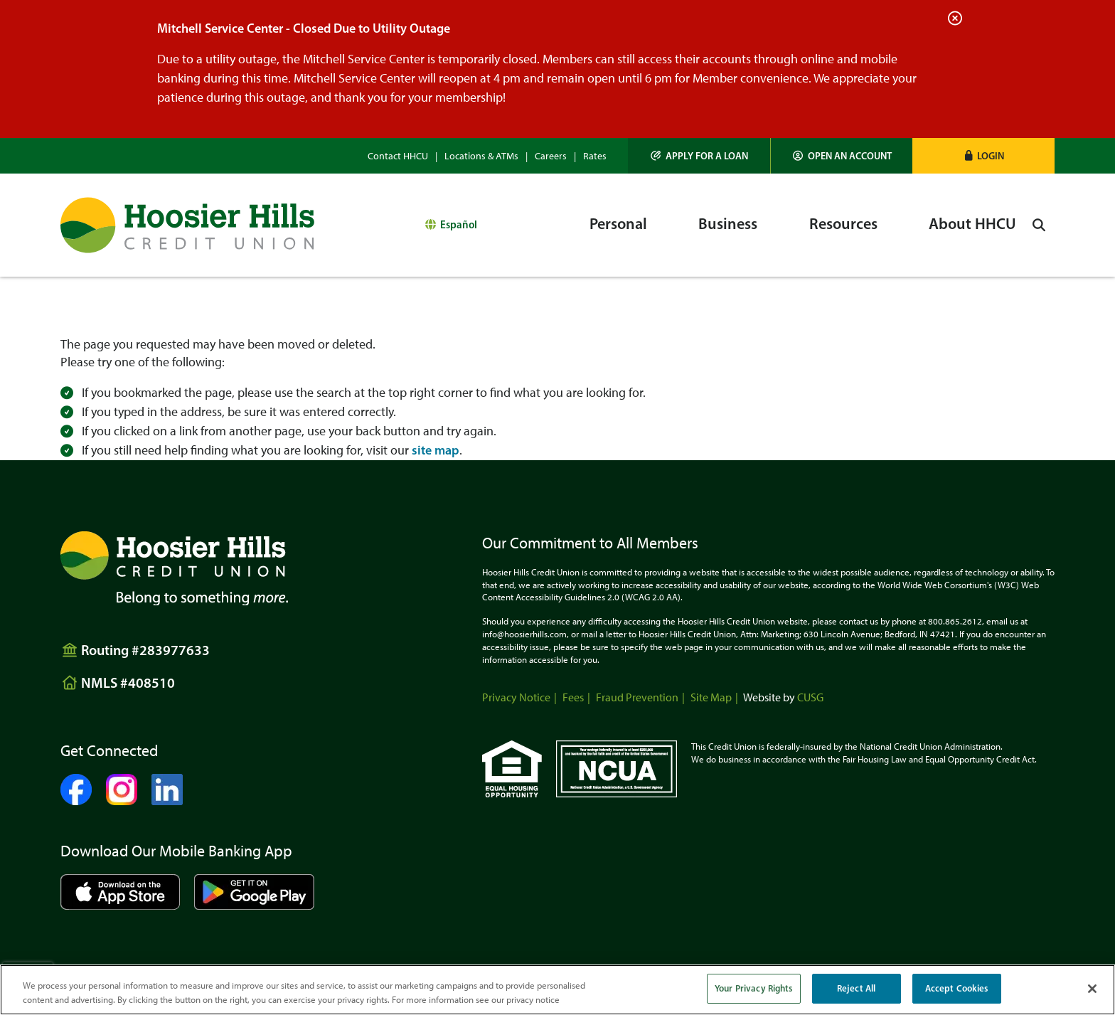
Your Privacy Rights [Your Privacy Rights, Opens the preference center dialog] (753, 988)
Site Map (711, 697)
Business (727, 224)
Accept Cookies (956, 988)
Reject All (856, 988)
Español (458, 224)
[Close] (1092, 988)
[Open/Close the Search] (1039, 225)
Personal (618, 224)
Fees (573, 697)
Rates (595, 156)
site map (435, 450)
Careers (551, 156)
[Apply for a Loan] (699, 156)
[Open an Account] (842, 156)
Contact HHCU (398, 156)
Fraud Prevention (637, 697)
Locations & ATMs (481, 156)
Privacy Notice (516, 697)
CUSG (810, 697)
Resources (843, 224)
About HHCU (972, 224)
